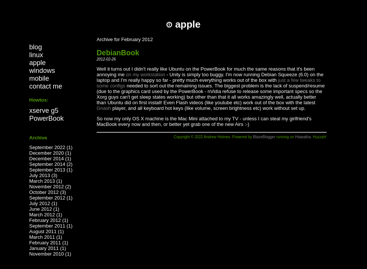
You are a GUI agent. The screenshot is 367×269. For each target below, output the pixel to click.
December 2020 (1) (50, 153)
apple (37, 63)
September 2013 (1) (51, 170)
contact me (45, 86)
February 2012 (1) (48, 220)
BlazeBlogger (264, 137)
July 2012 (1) (43, 203)
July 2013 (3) (43, 175)
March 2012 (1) (45, 214)
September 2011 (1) (51, 226)
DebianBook (118, 53)
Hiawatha (303, 137)
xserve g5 (43, 110)
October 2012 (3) (47, 192)
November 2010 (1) (50, 254)
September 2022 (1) (51, 147)
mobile (39, 78)
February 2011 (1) (48, 242)
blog (35, 47)
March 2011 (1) (45, 237)
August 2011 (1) (46, 231)
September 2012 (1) (51, 198)
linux (36, 55)
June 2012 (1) (44, 209)
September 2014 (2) (51, 164)
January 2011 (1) (47, 248)
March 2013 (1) (45, 181)
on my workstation (145, 74)
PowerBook (46, 118)
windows (42, 70)
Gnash (104, 108)
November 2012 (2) (50, 186)
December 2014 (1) (50, 158)
